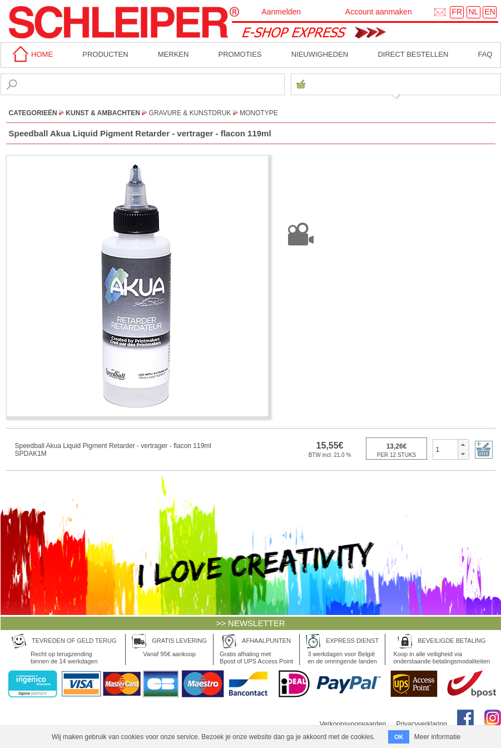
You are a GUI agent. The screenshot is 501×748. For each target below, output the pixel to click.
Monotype (259, 113)
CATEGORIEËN (33, 113)
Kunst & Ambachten (103, 113)
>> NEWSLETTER (250, 623)
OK (399, 737)
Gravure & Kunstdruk (190, 113)
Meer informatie (437, 737)
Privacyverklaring (421, 724)
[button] (463, 445)
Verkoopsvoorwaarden (353, 724)
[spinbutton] (445, 449)
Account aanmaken (378, 11)
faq (485, 54)
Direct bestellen (413, 54)
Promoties (240, 54)
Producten (105, 54)
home (31, 54)
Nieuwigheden (320, 54)
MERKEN (173, 54)
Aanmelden (281, 11)
